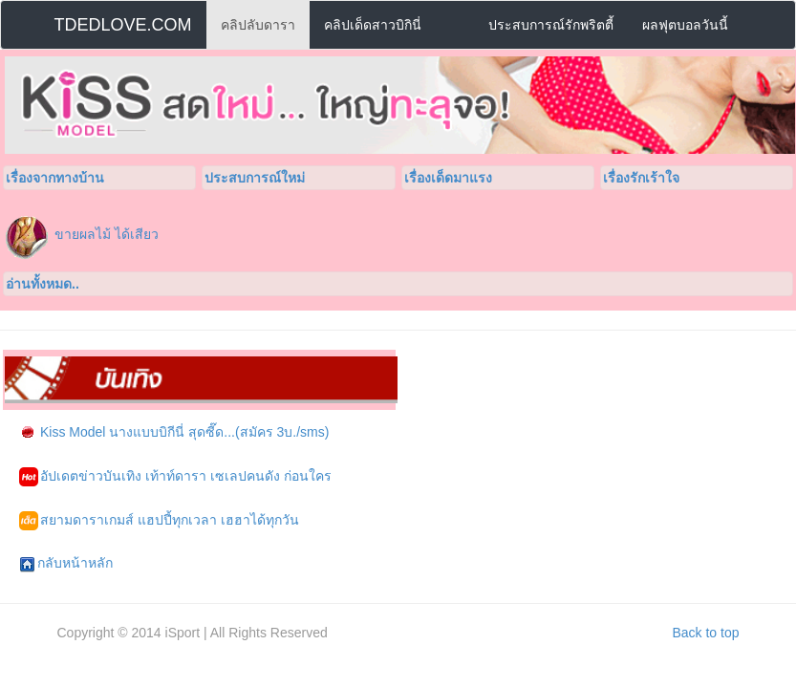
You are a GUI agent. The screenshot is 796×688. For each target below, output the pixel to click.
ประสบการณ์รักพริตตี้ (550, 24)
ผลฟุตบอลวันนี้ (685, 24)
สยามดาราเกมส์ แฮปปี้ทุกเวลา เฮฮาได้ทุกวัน (159, 520)
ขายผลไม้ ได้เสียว (106, 234)
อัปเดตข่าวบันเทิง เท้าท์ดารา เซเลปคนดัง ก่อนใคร (175, 476)
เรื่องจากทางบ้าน (55, 177)
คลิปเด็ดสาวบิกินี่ (372, 24)
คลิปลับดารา (258, 24)
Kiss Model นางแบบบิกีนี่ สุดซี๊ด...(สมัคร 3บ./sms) (174, 432)
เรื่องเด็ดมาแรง (448, 177)
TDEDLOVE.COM (123, 24)
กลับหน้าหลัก (66, 563)
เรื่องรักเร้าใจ (641, 177)
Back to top (705, 632)
